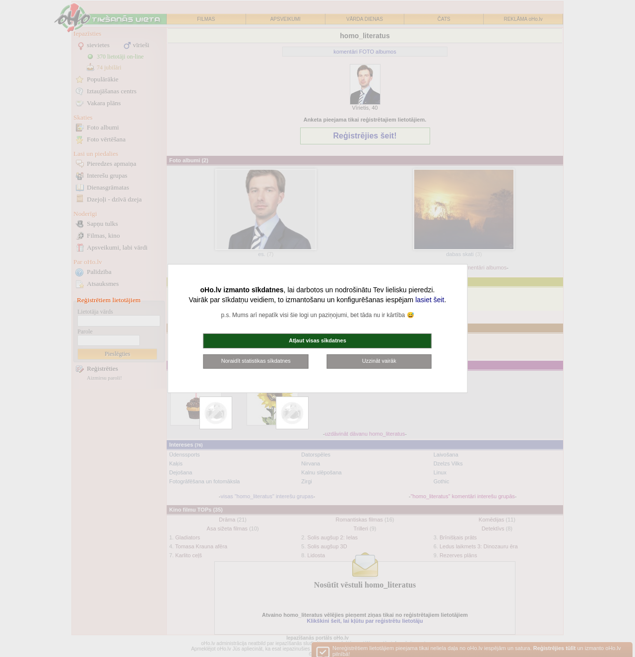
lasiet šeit (429, 300)
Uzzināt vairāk (379, 361)
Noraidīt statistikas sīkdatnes (256, 361)
